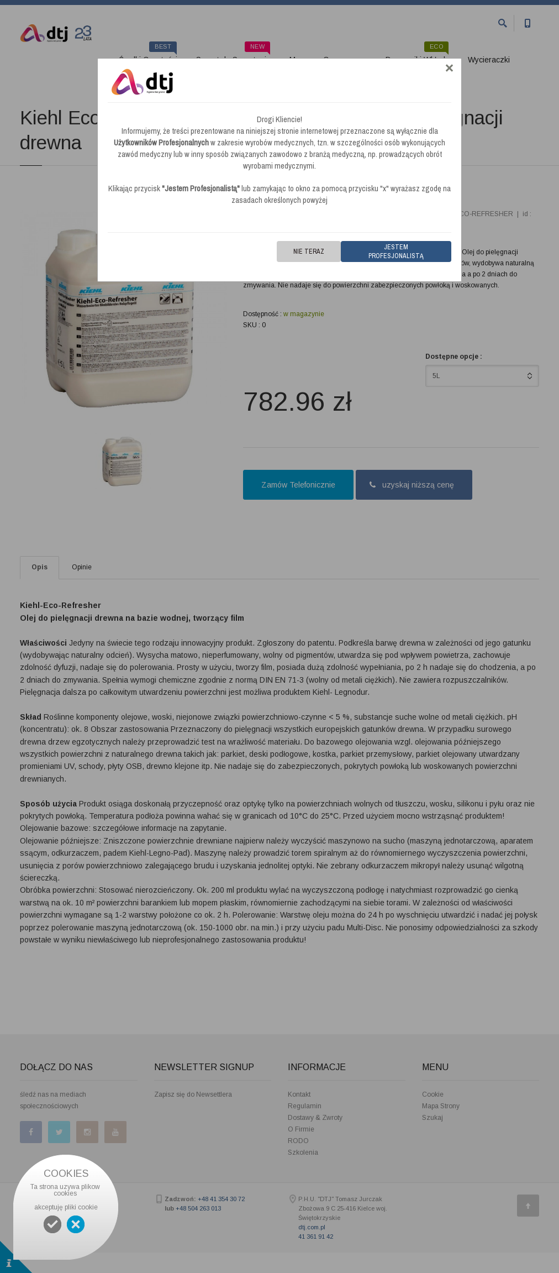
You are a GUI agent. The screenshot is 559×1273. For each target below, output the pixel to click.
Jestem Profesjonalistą (396, 251)
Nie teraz (308, 251)
